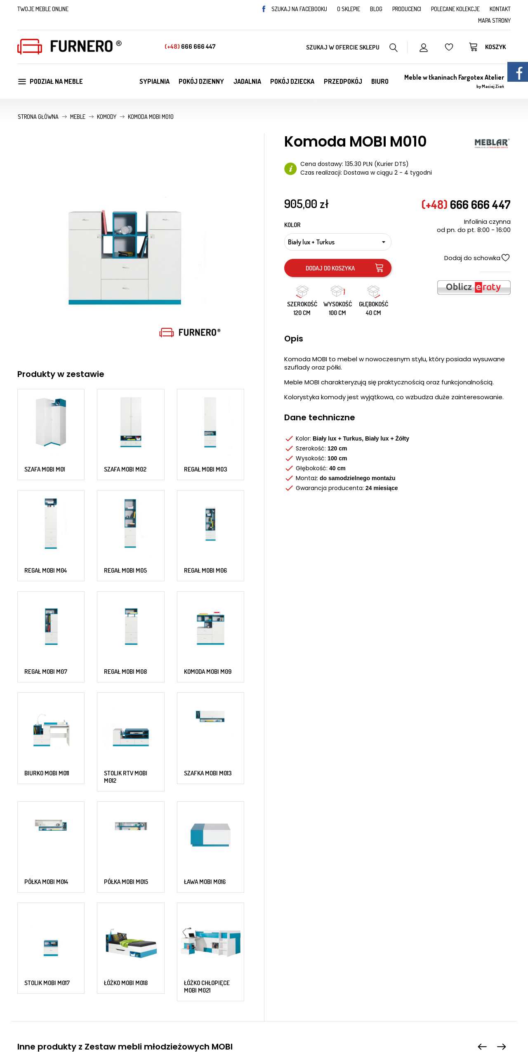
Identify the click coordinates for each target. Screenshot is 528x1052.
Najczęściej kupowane (175, 962)
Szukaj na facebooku (293, 8)
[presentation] (482, 738)
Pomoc (407, 962)
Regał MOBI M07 (45, 519)
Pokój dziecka (292, 81)
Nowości (155, 952)
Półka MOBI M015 (126, 625)
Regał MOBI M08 (125, 519)
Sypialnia (154, 81)
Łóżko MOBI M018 (126, 674)
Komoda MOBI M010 (355, 792)
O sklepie (348, 8)
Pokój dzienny (201, 81)
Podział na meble (50, 81)
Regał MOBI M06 (205, 469)
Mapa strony (494, 20)
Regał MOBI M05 (125, 469)
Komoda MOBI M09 (207, 519)
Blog (376, 8)
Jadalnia (247, 81)
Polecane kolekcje (455, 8)
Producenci (406, 8)
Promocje (158, 941)
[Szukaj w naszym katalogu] (352, 47)
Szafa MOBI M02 (125, 419)
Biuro (380, 81)
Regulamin (285, 941)
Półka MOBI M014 (46, 625)
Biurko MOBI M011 (46, 568)
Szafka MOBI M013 (208, 568)
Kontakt (500, 8)
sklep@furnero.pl (87, 941)
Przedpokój (343, 81)
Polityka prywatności (299, 972)
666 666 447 (190, 46)
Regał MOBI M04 (45, 469)
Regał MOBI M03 (205, 419)
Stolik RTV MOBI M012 (125, 572)
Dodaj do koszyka (345, 268)
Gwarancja (285, 952)
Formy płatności (420, 952)
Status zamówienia (424, 983)
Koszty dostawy (419, 941)
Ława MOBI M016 (205, 625)
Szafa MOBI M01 (44, 420)
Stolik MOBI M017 (47, 674)
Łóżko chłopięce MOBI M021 (207, 678)
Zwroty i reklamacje (298, 962)
